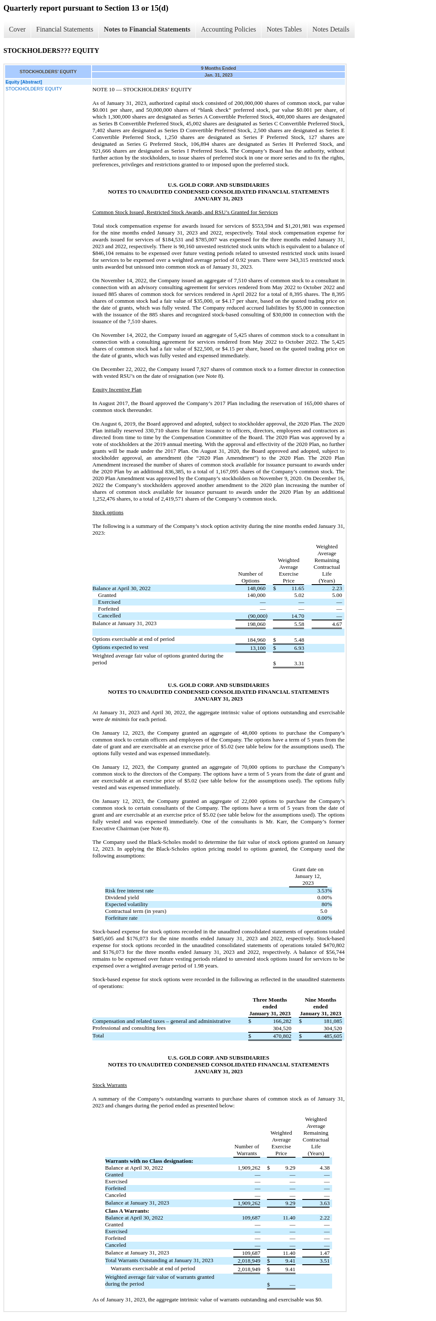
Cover (17, 29)
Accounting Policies (228, 29)
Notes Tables (284, 29)
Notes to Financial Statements (147, 29)
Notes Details (331, 29)
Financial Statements (64, 29)
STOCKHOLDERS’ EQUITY (34, 88)
